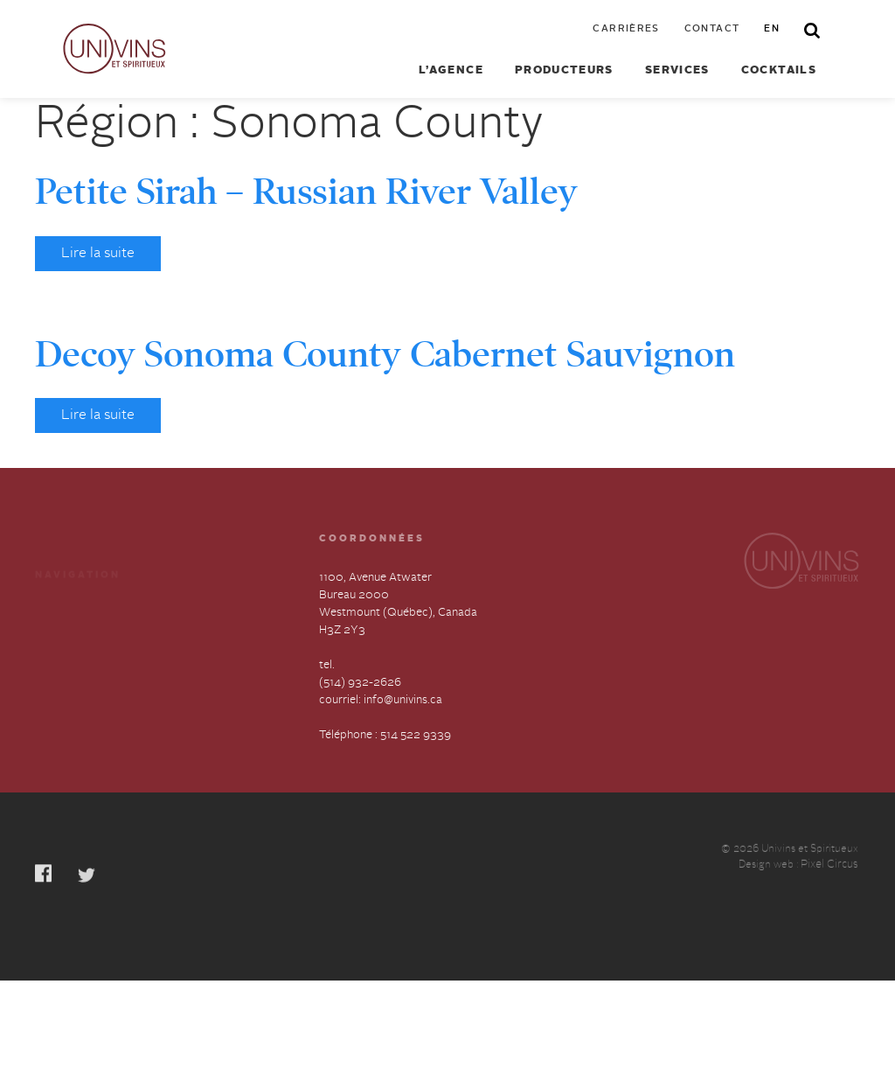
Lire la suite (98, 254)
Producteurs (564, 70)
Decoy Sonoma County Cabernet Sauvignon (385, 354)
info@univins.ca (403, 701)
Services (677, 70)
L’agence (451, 70)
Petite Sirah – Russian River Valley (306, 191)
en (772, 29)
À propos (59, 645)
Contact (712, 29)
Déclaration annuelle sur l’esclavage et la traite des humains (96, 694)
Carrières (626, 29)
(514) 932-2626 (360, 683)
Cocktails (778, 70)
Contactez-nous (204, 645)
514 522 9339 (415, 736)
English (181, 676)
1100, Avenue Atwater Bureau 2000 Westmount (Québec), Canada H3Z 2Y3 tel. (398, 622)
